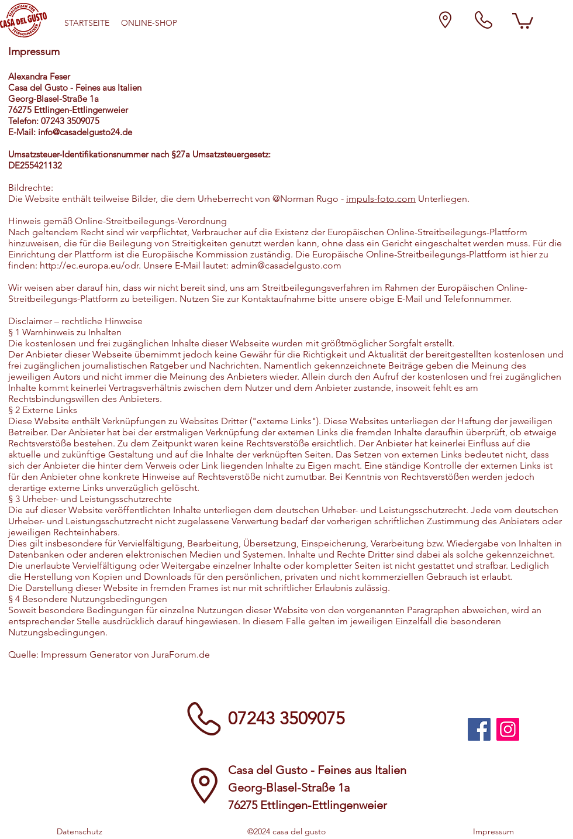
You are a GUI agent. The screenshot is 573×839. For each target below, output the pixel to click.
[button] (522, 20)
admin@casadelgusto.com (286, 265)
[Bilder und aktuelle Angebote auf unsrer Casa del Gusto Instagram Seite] (507, 729)
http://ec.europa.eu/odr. (90, 265)
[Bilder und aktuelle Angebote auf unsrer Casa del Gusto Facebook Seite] (479, 729)
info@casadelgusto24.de (85, 131)
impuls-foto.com (381, 198)
